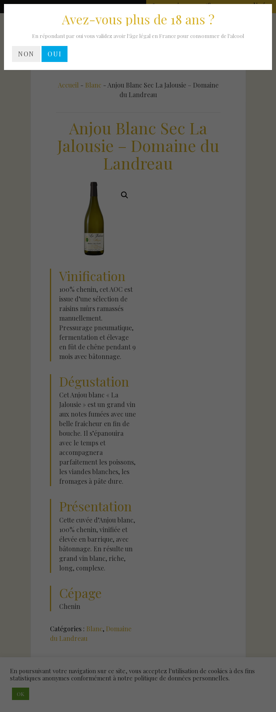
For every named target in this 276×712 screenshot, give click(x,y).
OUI (55, 54)
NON (26, 54)
